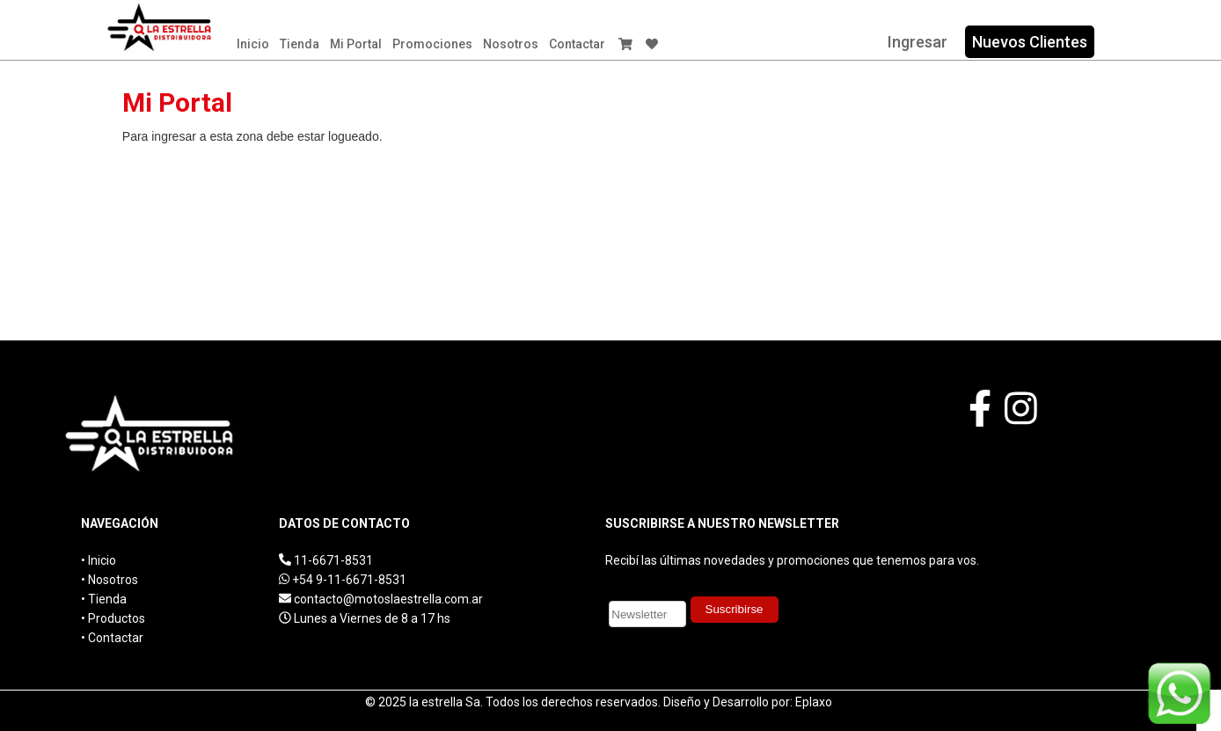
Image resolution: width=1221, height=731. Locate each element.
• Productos (113, 618)
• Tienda (104, 599)
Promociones (432, 44)
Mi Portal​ (356, 44)
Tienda (299, 44)
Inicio (253, 44)
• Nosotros (109, 580)
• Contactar (112, 638)
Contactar (577, 44)
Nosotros (510, 44)
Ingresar (917, 42)
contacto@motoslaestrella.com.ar (388, 599)
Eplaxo (813, 702)
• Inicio (98, 560)
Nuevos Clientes (1029, 42)
